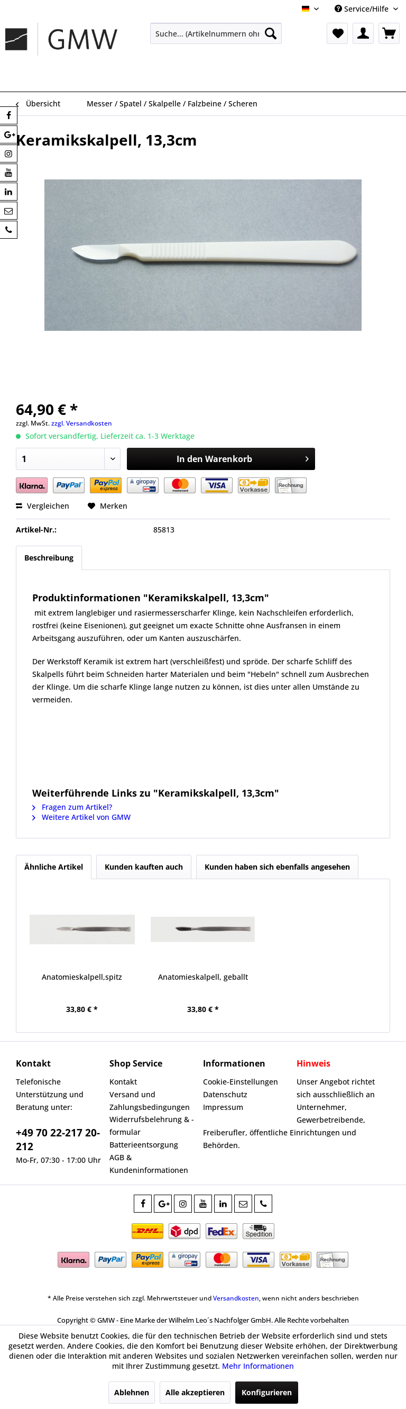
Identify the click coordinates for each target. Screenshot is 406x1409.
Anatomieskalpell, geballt (203, 977)
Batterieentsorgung (143, 1145)
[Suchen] (271, 33)
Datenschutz (225, 1094)
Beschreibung (48, 558)
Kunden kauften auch (144, 867)
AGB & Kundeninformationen (148, 1163)
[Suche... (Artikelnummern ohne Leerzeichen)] (216, 33)
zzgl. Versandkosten (81, 423)
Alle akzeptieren (195, 1392)
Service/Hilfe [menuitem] (363, 9)
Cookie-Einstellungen (240, 1082)
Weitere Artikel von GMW (81, 817)
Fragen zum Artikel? (72, 807)
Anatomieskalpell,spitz (82, 977)
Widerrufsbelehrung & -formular (151, 1125)
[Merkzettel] (337, 33)
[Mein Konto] (363, 33)
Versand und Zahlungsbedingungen (149, 1100)
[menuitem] (216, 33)
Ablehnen (131, 1392)
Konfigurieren (267, 1392)
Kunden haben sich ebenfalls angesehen (277, 867)
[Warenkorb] (389, 33)
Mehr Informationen (258, 1366)
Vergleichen (42, 506)
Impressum (223, 1107)
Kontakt (123, 1082)
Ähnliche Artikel (53, 867)
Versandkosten (236, 1298)
